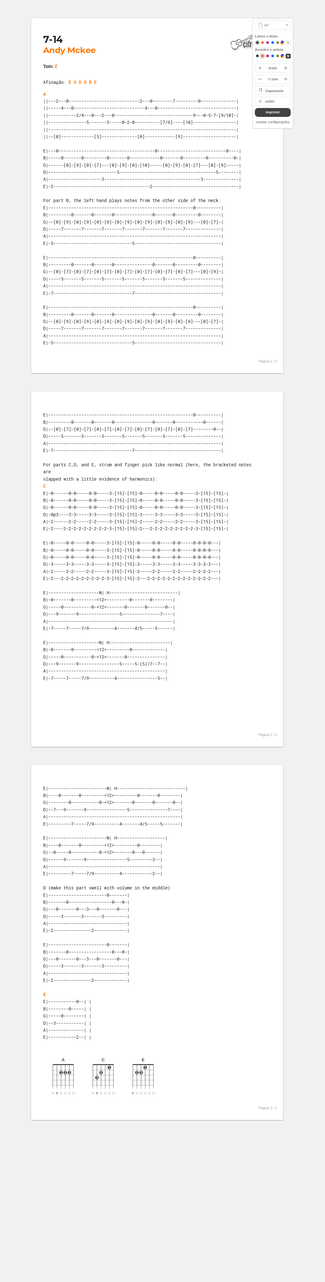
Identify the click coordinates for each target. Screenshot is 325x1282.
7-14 (53, 39)
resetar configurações (273, 122)
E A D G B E (82, 82)
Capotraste (274, 91)
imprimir (273, 112)
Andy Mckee (69, 50)
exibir (270, 101)
